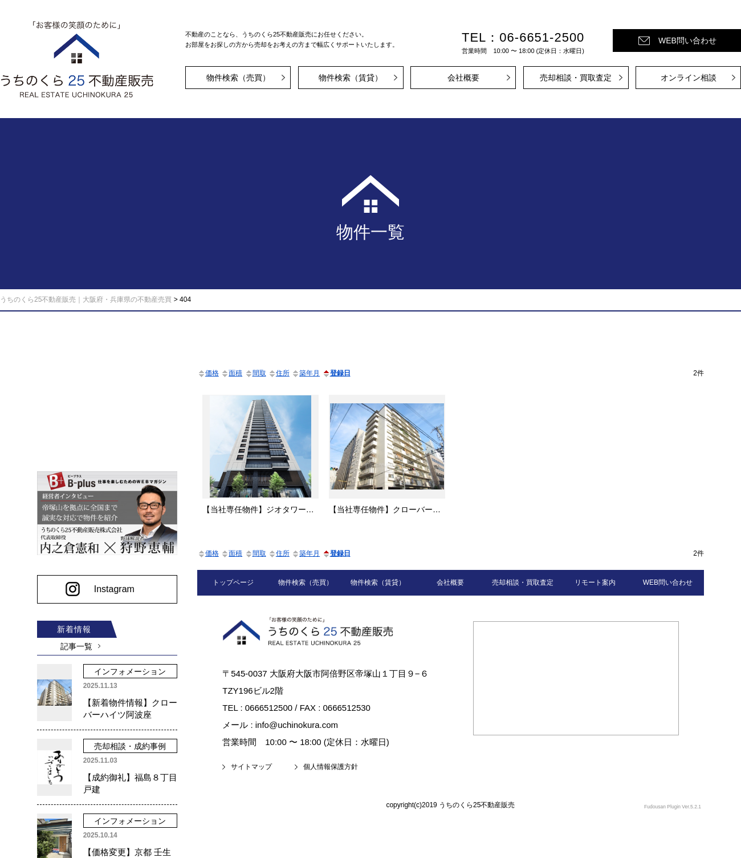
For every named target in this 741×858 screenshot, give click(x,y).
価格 (208, 373)
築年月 (305, 373)
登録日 (336, 373)
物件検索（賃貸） (350, 77)
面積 (231, 373)
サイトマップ (251, 767)
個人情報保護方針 (330, 767)
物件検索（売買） (238, 77)
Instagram (111, 585)
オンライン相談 (688, 77)
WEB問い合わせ (687, 40)
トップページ (233, 582)
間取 (255, 373)
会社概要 (463, 77)
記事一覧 (74, 642)
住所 (279, 373)
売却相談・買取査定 (576, 77)
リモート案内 (595, 582)
